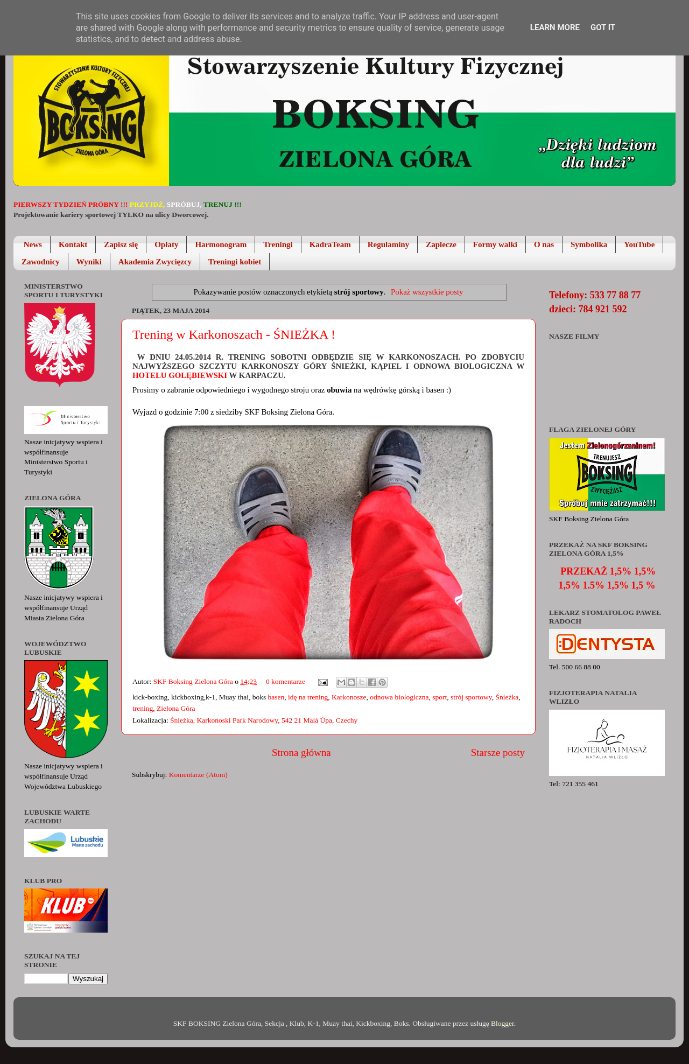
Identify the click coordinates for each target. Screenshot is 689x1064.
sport (439, 697)
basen (276, 697)
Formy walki (495, 244)
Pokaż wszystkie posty (427, 292)
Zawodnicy (41, 261)
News (33, 244)
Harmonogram (221, 244)
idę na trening (308, 697)
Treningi (277, 244)
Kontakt (73, 244)
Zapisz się (121, 244)
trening (142, 708)
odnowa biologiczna (399, 697)
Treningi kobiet (234, 261)
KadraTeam (330, 244)
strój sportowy (471, 697)
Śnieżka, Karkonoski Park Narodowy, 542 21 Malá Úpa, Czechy (263, 720)
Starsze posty (498, 752)
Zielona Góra (176, 708)
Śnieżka (506, 697)
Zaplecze (441, 244)
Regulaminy (389, 244)
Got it (602, 27)
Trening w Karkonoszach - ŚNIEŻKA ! (233, 334)
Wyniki (89, 261)
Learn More (555, 27)
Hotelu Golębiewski (180, 375)
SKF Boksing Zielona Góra (194, 681)
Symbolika (589, 244)
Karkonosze (349, 697)
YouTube (639, 244)
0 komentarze (285, 681)
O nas (544, 244)
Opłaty (166, 244)
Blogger (502, 1023)
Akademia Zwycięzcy (155, 261)
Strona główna (301, 752)
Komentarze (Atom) (198, 775)
